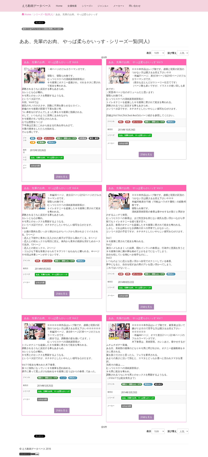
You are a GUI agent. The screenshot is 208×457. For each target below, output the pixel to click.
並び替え (171, 53)
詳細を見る (62, 176)
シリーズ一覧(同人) (43, 14)
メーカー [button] (118, 5)
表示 (147, 53)
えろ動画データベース (36, 6)
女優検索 (71, 5)
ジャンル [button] (102, 5)
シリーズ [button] (86, 5)
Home (59, 5)
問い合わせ (134, 5)
